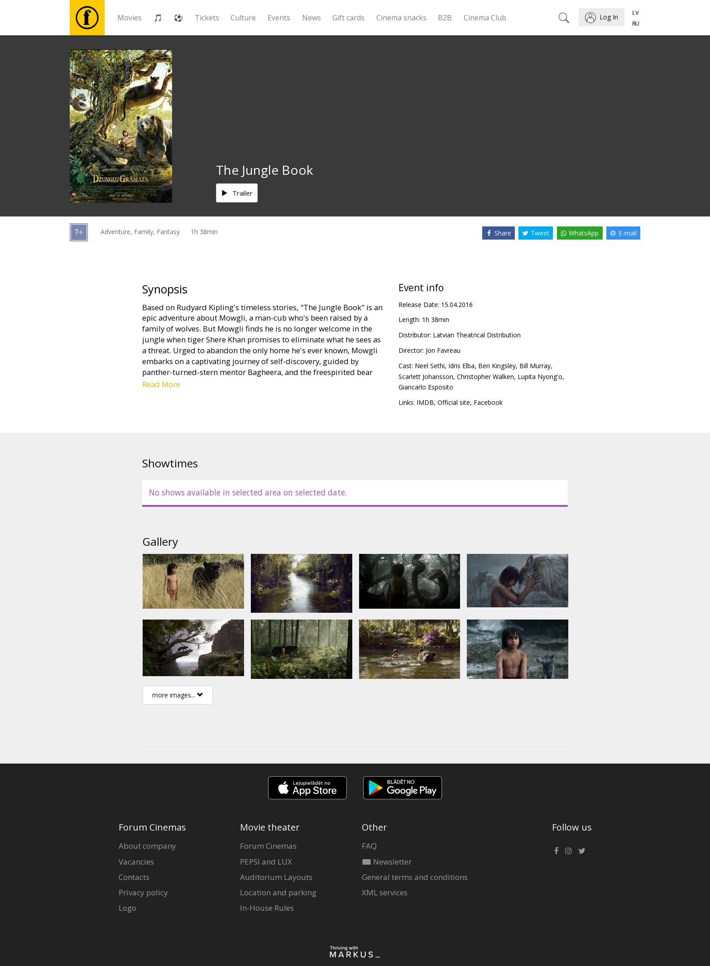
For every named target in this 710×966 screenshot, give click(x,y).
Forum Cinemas (268, 846)
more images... (177, 695)
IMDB (425, 402)
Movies (129, 18)
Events (279, 18)
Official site (453, 402)
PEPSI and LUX (266, 861)
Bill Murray (535, 365)
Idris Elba (461, 365)
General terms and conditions (415, 877)
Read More (161, 384)
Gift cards (348, 18)
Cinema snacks (401, 18)
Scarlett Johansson (425, 376)
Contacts (134, 877)
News (311, 18)
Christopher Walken (485, 376)
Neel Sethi (430, 365)
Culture (243, 18)
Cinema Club (485, 18)
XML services (385, 892)
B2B (445, 18)
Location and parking (278, 892)
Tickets (207, 18)
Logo (127, 908)
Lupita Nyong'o (540, 376)
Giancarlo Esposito (425, 387)
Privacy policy (143, 892)
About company (147, 846)
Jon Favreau (443, 350)
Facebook (488, 402)
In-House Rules (267, 908)
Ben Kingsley (497, 365)
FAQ (369, 846)
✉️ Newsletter (387, 861)
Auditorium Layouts (276, 877)
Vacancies (136, 861)
